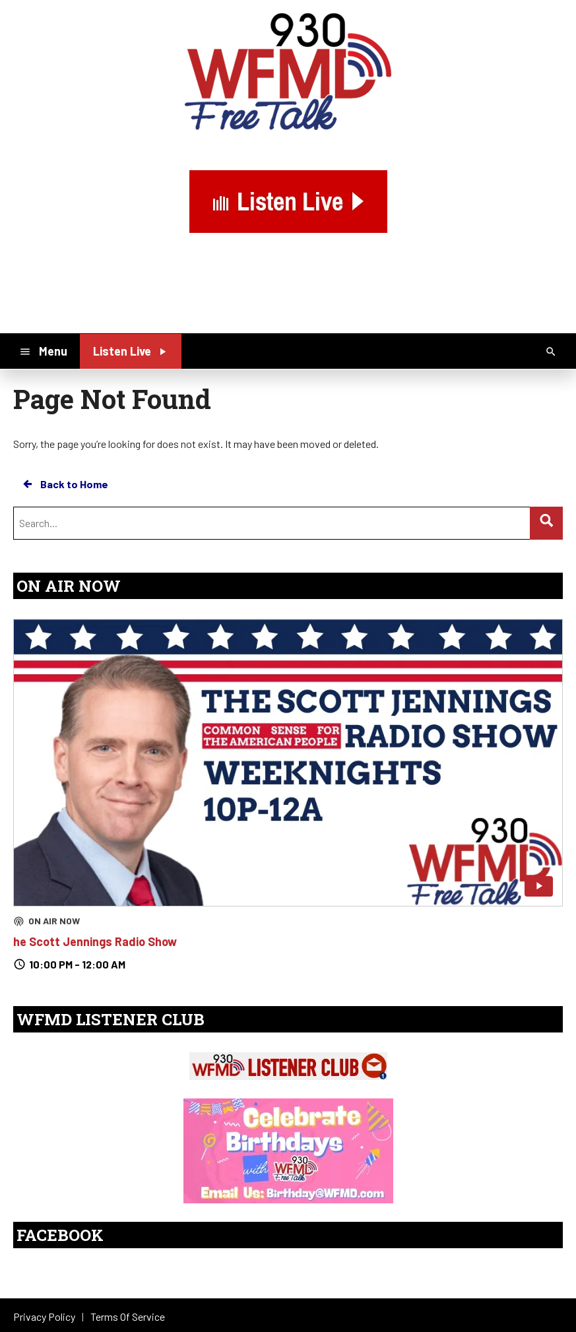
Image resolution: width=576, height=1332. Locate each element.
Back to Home (64, 484)
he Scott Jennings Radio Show (95, 941)
